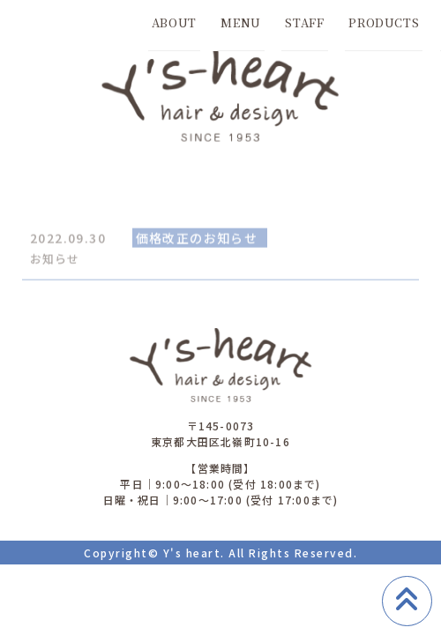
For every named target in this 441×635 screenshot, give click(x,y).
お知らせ (54, 259)
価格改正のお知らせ (197, 239)
